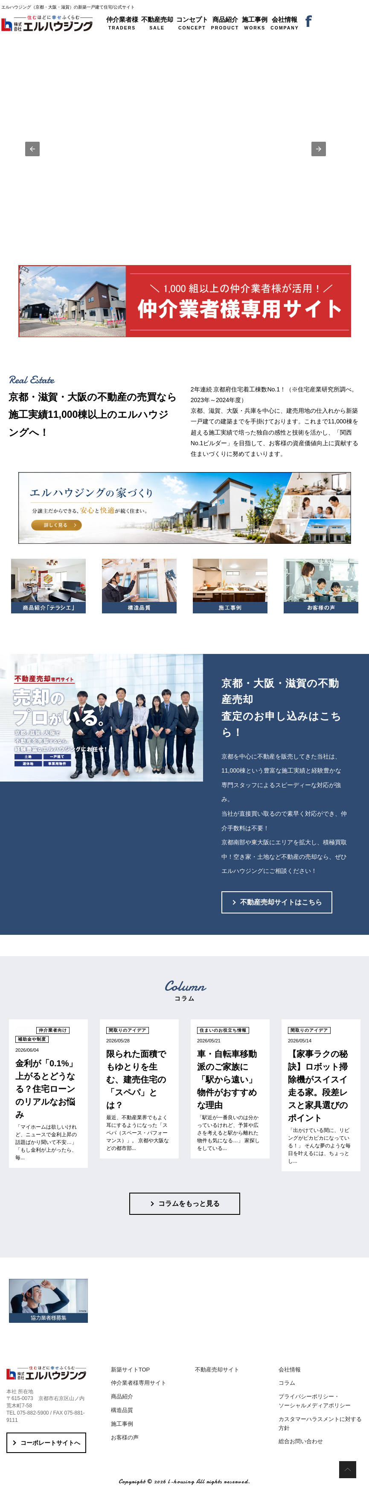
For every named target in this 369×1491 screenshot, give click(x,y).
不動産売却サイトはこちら (281, 902)
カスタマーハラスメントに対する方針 (320, 1423)
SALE (157, 23)
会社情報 (290, 1369)
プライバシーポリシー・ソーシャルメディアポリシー (315, 1401)
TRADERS (122, 23)
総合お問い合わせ (301, 1441)
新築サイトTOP (130, 1369)
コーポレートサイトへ (50, 1442)
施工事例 (122, 1424)
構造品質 (122, 1410)
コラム (287, 1383)
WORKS (254, 23)
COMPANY (284, 23)
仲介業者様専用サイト (138, 1383)
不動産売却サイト (217, 1369)
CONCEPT (192, 23)
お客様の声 (125, 1437)
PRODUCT (225, 23)
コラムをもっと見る (189, 1203)
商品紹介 (122, 1396)
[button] (32, 149)
